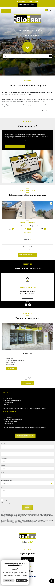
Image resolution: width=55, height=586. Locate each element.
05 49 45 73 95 (7, 417)
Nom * (3, 444)
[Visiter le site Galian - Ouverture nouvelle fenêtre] (31, 576)
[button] (29, 250)
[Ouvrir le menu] (6, 11)
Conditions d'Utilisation (32, 522)
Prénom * (4, 451)
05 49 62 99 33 (10, 358)
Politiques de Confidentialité (20, 522)
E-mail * (3, 465)
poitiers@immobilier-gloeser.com (15, 360)
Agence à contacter (7, 480)
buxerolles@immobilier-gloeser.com (13, 419)
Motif (2, 473)
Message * (4, 488)
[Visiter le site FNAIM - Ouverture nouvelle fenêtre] (21, 577)
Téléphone (4, 458)
